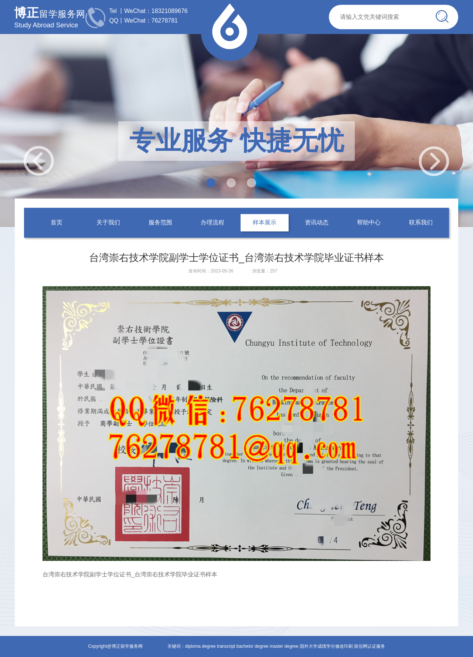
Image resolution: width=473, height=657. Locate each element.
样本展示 (264, 222)
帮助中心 (369, 222)
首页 (56, 222)
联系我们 (421, 222)
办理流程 (212, 222)
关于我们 (108, 222)
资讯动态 (317, 222)
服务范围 (160, 222)
